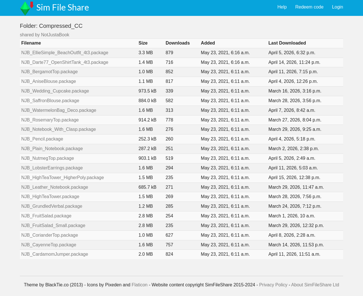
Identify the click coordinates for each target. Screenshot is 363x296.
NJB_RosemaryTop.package (50, 119)
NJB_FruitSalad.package (46, 215)
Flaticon (139, 284)
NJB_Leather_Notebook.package (54, 187)
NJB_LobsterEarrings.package (52, 167)
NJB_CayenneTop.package (48, 244)
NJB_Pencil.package (42, 139)
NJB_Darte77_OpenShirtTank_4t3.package (64, 62)
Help (282, 7)
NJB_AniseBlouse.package (48, 81)
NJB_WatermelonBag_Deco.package (58, 110)
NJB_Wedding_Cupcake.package (55, 91)
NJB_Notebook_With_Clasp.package (58, 129)
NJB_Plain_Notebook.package (52, 148)
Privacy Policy (273, 284)
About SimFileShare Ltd (315, 284)
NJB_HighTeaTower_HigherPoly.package (62, 177)
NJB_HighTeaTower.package (50, 196)
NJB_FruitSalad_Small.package (53, 225)
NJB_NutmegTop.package (47, 158)
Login (337, 7)
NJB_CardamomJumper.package (54, 254)
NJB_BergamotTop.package (49, 71)
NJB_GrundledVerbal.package (51, 206)
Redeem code (309, 7)
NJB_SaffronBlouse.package (50, 100)
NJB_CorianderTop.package (49, 235)
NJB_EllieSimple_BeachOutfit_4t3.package (64, 52)
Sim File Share (62, 7)
